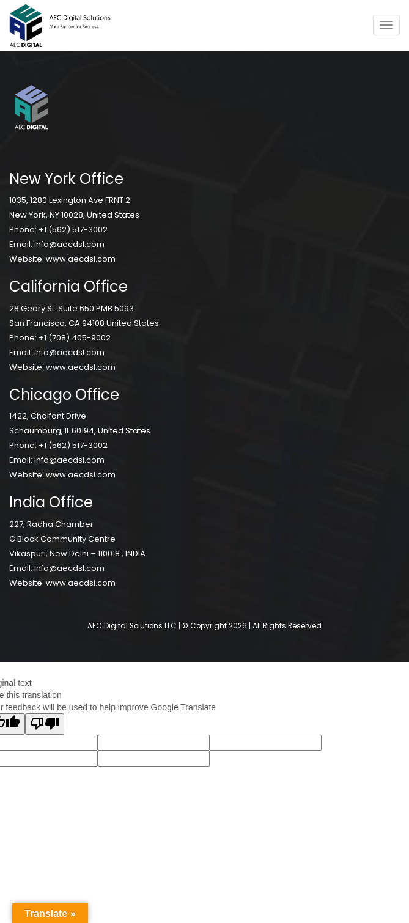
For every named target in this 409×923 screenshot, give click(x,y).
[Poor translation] (44, 724)
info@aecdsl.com (69, 244)
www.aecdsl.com (81, 259)
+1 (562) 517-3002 (73, 229)
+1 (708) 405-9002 (75, 338)
